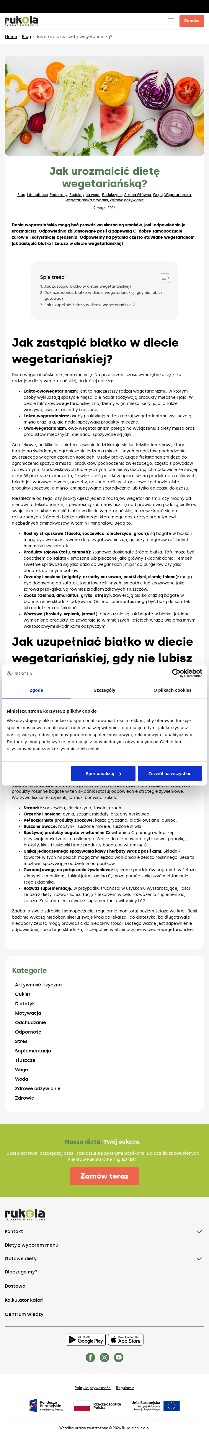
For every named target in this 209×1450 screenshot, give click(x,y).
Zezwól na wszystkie (170, 773)
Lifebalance (37, 195)
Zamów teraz (104, 1176)
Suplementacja (33, 1051)
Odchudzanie (30, 1022)
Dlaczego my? (21, 1272)
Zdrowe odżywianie (127, 200)
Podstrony (59, 195)
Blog (26, 36)
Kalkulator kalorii (25, 1300)
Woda (21, 1079)
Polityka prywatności (93, 1388)
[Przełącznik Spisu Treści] (162, 278)
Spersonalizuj (104, 773)
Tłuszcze (25, 1060)
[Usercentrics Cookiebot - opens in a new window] (176, 673)
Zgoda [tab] (36, 690)
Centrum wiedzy (24, 1314)
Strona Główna (137, 195)
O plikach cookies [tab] (173, 690)
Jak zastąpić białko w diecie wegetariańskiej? (87, 286)
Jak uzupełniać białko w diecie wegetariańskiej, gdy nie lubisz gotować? (104, 295)
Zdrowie (24, 1098)
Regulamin (125, 1388)
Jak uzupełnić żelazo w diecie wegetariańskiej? (89, 305)
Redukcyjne (112, 195)
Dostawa (15, 1286)
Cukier (23, 994)
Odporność (28, 1032)
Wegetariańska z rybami (87, 200)
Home (11, 36)
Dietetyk (25, 1003)
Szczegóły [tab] (104, 690)
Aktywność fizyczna (38, 985)
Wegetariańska (177, 195)
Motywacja (28, 1013)
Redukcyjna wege (84, 195)
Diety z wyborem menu (31, 1245)
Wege (158, 195)
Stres (21, 1041)
